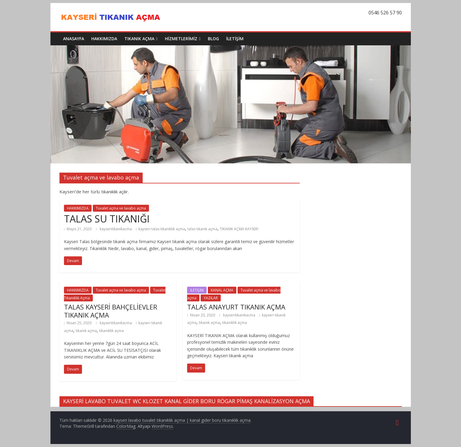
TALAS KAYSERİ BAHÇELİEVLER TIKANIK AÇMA (110, 310)
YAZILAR (211, 298)
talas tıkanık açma (202, 228)
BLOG (213, 38)
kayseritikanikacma (116, 228)
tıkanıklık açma (111, 330)
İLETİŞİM (235, 38)
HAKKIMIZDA (104, 38)
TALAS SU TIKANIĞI (107, 218)
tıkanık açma (86, 330)
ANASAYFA (73, 38)
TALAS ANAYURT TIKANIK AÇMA (236, 306)
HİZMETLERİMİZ (181, 38)
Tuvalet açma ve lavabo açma (121, 208)
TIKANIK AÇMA (139, 38)
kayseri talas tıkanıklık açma (161, 228)
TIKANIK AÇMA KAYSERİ (239, 228)
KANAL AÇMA (222, 290)
